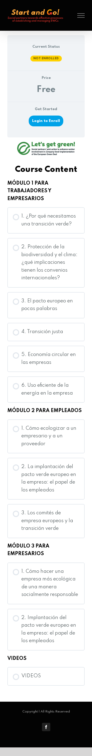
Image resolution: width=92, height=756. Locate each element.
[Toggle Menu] (81, 15)
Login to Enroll (46, 121)
